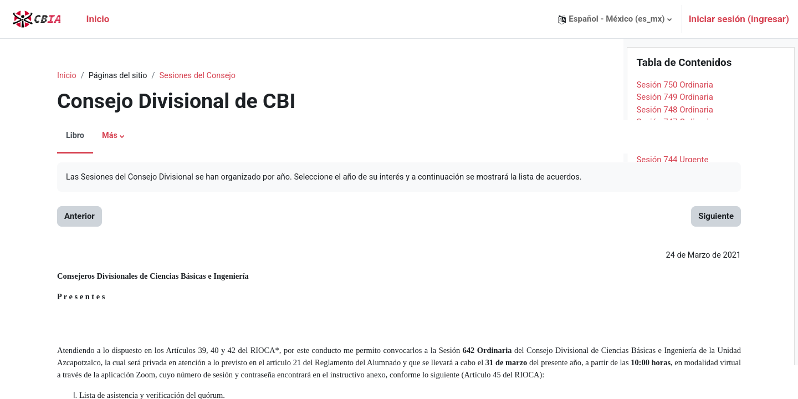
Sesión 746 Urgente (672, 168)
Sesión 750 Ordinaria (674, 119)
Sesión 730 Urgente (672, 368)
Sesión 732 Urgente (672, 343)
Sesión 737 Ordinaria (674, 280)
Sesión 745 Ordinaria (674, 181)
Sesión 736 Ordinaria (674, 293)
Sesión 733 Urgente (672, 330)
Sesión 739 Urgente (672, 255)
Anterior (62, 217)
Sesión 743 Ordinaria (674, 206)
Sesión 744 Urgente (672, 193)
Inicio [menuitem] (97, 18)
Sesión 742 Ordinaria (674, 218)
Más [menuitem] (93, 136)
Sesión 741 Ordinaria (674, 231)
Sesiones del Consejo (184, 76)
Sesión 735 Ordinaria (674, 305)
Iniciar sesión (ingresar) (739, 18)
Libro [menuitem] (57, 136)
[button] (614, 19)
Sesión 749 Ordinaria (674, 131)
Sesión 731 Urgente (672, 355)
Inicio (49, 76)
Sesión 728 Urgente (672, 393)
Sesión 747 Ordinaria (674, 156)
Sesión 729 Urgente (672, 380)
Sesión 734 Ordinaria (674, 318)
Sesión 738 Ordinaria (674, 268)
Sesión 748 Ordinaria (674, 144)
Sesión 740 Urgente (672, 243)
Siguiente (577, 217)
